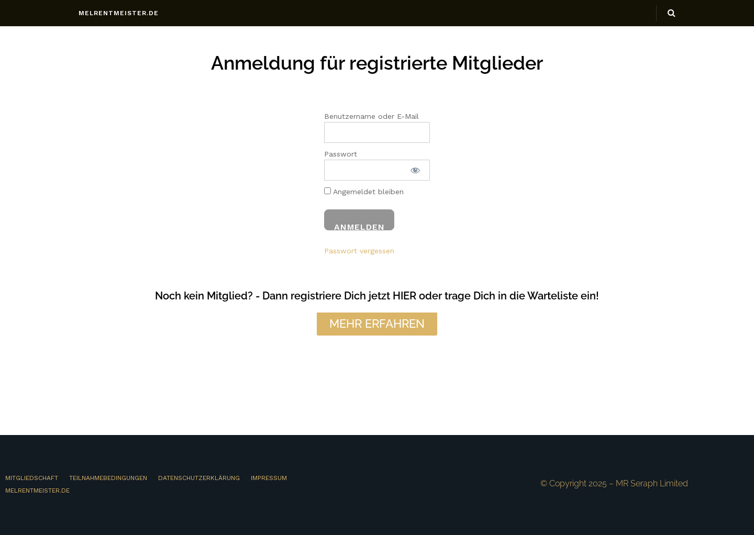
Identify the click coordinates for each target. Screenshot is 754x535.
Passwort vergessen (359, 251)
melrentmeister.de (119, 13)
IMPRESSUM (269, 478)
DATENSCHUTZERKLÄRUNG (199, 478)
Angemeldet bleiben (364, 191)
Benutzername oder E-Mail (371, 116)
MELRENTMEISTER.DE (37, 490)
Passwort (340, 154)
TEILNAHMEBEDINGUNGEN (108, 478)
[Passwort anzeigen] (415, 170)
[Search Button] (671, 13)
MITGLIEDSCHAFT (31, 478)
